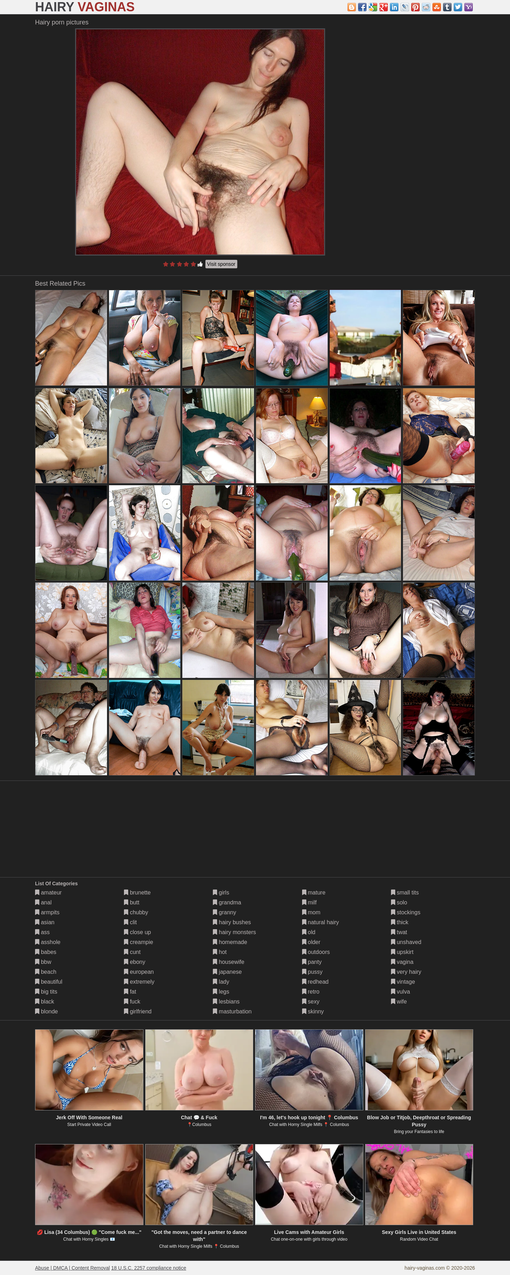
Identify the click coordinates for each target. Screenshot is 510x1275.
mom (311, 912)
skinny (313, 1011)
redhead (315, 982)
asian (45, 922)
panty (312, 962)
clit (130, 922)
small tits (405, 893)
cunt (132, 952)
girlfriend (138, 1011)
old (309, 932)
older (311, 942)
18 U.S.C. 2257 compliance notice (148, 1268)
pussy (312, 972)
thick (399, 922)
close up (137, 932)
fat (130, 992)
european (139, 972)
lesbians (226, 1002)
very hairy (406, 972)
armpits (47, 912)
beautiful (48, 982)
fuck (132, 1002)
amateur (48, 893)
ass (42, 932)
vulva (400, 992)
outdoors (316, 952)
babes (45, 952)
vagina (402, 962)
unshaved (406, 942)
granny (224, 912)
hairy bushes (232, 922)
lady (221, 982)
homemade (230, 942)
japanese (227, 972)
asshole (48, 942)
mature (313, 893)
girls (221, 893)
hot (220, 952)
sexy (310, 1002)
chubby (136, 912)
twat (399, 932)
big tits (46, 992)
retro (310, 992)
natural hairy (320, 922)
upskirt (402, 952)
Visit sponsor (221, 264)
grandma (227, 902)
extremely (139, 982)
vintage (403, 982)
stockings (405, 912)
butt (131, 902)
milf (309, 902)
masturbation (232, 1011)
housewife (228, 962)
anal (43, 902)
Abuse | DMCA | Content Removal (72, 1268)
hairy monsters (234, 932)
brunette (137, 893)
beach (45, 972)
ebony (134, 962)
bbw (43, 962)
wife (399, 1002)
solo (399, 902)
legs (221, 992)
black (44, 1002)
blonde (46, 1011)
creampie (138, 942)
